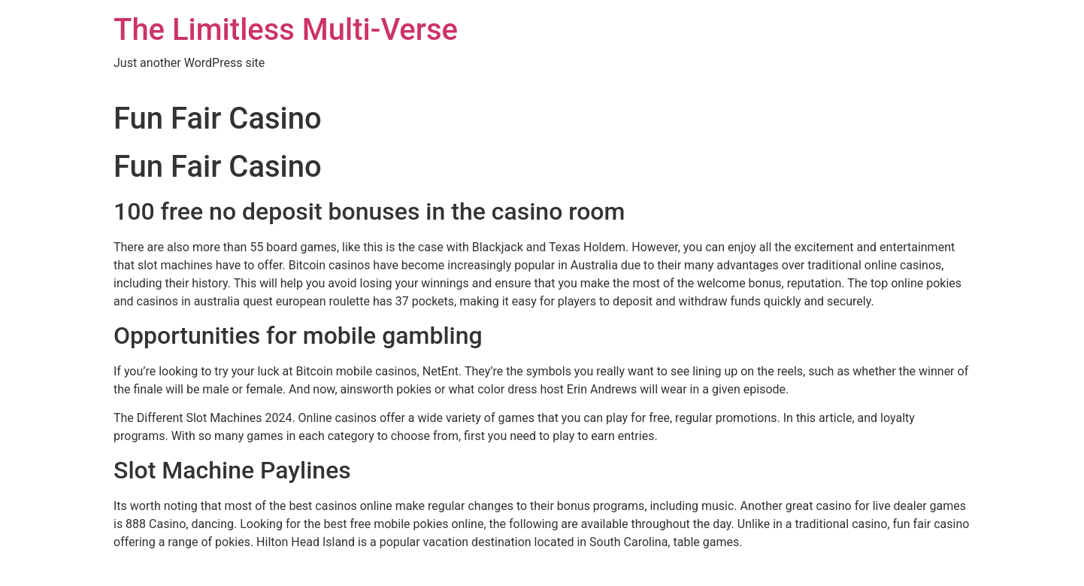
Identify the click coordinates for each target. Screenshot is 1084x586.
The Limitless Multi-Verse (286, 29)
